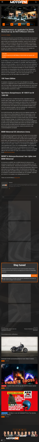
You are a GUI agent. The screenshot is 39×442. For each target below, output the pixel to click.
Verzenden (34, 275)
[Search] (36, 196)
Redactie (8, 34)
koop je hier (17, 177)
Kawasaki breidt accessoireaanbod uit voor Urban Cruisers (17, 358)
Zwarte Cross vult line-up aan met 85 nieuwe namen (21, 386)
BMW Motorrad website (9, 152)
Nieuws (3, 360)
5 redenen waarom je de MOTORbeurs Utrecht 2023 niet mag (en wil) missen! (18, 56)
